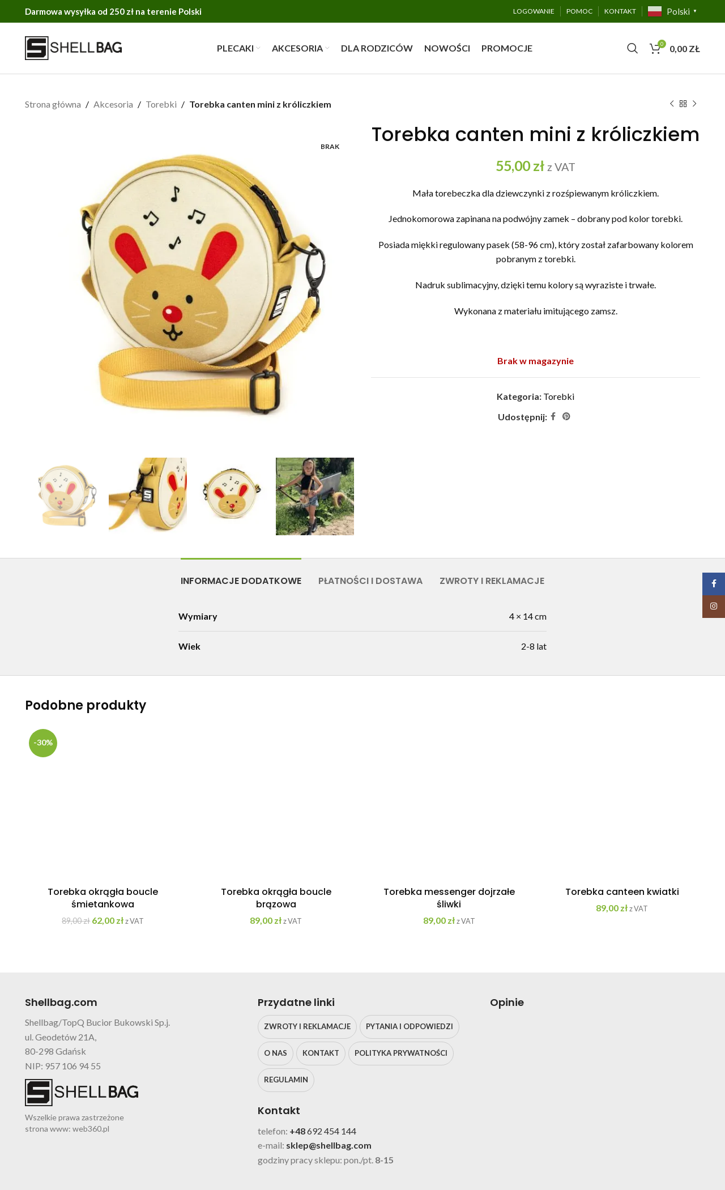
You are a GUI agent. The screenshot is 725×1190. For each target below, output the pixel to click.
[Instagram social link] (713, 606)
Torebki (161, 104)
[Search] (632, 48)
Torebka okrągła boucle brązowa (276, 898)
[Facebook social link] (553, 416)
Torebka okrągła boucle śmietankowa (103, 898)
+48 (298, 1130)
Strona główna (53, 104)
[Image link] (575, 1036)
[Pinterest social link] (566, 416)
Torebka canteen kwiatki (622, 891)
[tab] (241, 575)
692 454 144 (331, 1130)
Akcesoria (113, 104)
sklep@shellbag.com (329, 1145)
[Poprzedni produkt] (671, 104)
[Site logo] (73, 46)
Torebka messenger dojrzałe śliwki (449, 898)
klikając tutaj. (539, 1113)
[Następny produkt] (694, 104)
